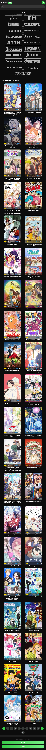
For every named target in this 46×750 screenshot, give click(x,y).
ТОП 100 (23, 746)
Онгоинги (23, 742)
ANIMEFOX (6, 3)
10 (38, 728)
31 (23, 732)
